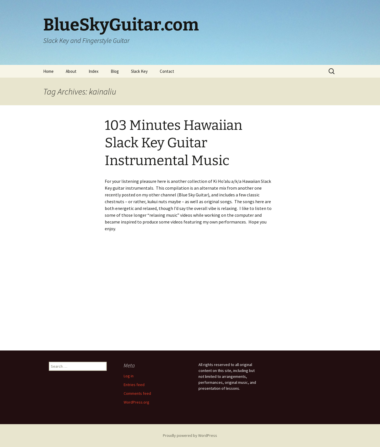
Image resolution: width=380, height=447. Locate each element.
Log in (129, 375)
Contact (167, 71)
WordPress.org (136, 402)
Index (94, 71)
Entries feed (134, 384)
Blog (115, 71)
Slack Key (139, 71)
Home (48, 71)
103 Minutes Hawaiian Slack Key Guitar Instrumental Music (173, 143)
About (71, 71)
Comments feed (137, 393)
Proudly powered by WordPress (190, 435)
